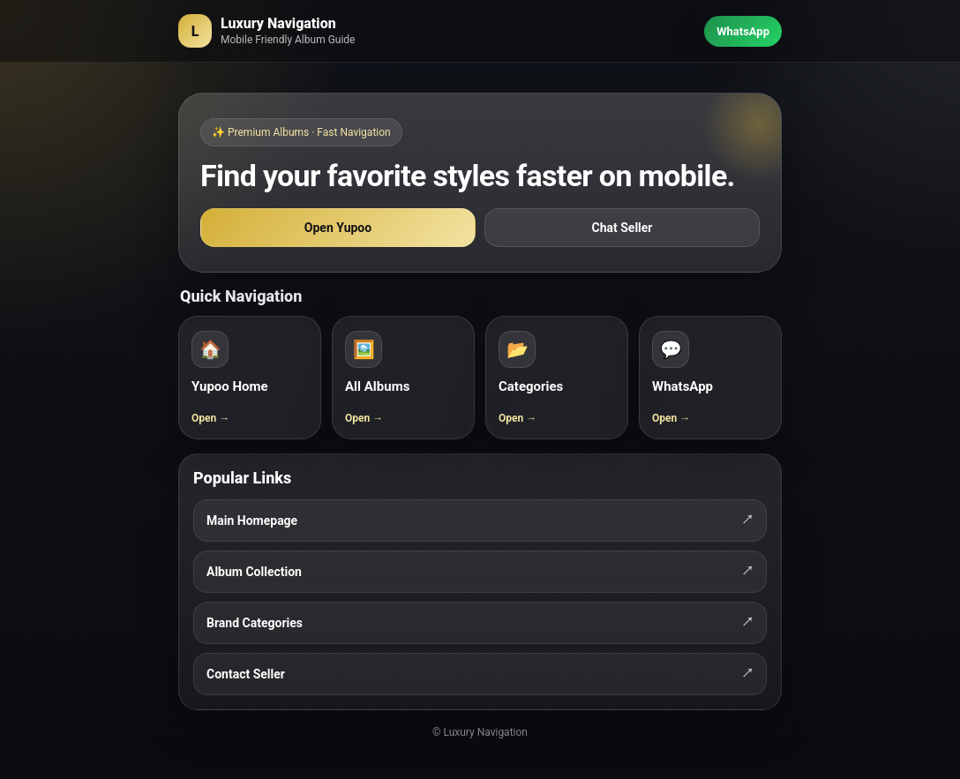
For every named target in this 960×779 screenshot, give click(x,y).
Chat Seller (622, 228)
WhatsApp (742, 31)
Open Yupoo (337, 228)
